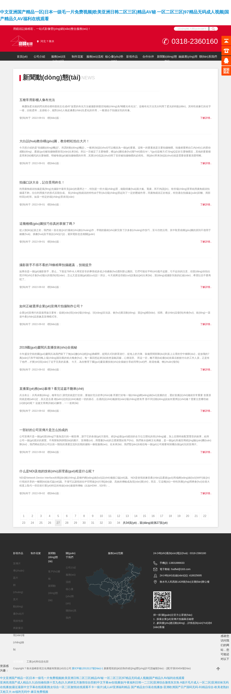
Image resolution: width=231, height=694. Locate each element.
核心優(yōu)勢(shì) (114, 59)
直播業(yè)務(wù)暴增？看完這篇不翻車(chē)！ (51, 388)
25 (41, 522)
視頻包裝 (18, 620)
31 (92, 522)
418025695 (195, 575)
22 (204, 515)
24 (32, 522)
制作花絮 (77, 56)
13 (127, 515)
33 (110, 522)
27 (58, 522)
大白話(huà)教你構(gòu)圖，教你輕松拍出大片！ (54, 141)
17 (161, 515)
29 (75, 522)
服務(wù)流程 (94, 56)
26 (49, 522)
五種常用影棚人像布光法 (37, 100)
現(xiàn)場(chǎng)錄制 (18, 642)
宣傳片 (17, 563)
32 (101, 522)
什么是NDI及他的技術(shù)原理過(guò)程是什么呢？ (57, 471)
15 (144, 515)
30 (84, 522)
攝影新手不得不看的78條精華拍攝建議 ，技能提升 (55, 265)
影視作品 (132, 56)
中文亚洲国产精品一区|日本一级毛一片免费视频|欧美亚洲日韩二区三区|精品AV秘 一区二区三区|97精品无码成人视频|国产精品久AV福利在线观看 (92, 677)
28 (66, 522)
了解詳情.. (206, 117)
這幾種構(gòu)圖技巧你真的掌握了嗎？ (47, 223)
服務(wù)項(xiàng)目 (58, 59)
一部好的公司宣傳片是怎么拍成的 (43, 430)
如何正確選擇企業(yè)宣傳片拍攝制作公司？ (51, 306)
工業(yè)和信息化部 (37, 661)
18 (170, 515)
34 (118, 522)
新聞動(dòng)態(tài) (167, 59)
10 (101, 515)
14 (135, 515)
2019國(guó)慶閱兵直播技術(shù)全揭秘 (48, 347)
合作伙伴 (148, 56)
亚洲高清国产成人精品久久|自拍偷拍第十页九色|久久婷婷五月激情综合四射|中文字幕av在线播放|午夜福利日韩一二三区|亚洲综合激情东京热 (89, 682)
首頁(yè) (22, 56)
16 (153, 515)
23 (23, 522)
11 (110, 515)
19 (179, 515)
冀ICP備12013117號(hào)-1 (87, 668)
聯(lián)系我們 (208, 56)
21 (196, 515)
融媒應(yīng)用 (188, 56)
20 (187, 515)
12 (118, 515)
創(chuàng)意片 (18, 592)
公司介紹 (39, 56)
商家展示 (18, 628)
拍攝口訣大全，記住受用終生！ (42, 182)
